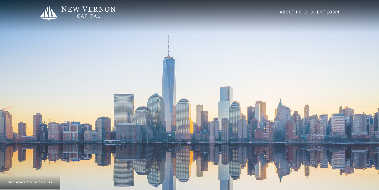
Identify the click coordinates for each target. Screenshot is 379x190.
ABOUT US (291, 12)
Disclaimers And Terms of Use (30, 182)
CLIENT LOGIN (325, 12)
